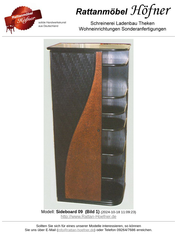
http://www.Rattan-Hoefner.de (88, 216)
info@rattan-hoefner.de (76, 230)
